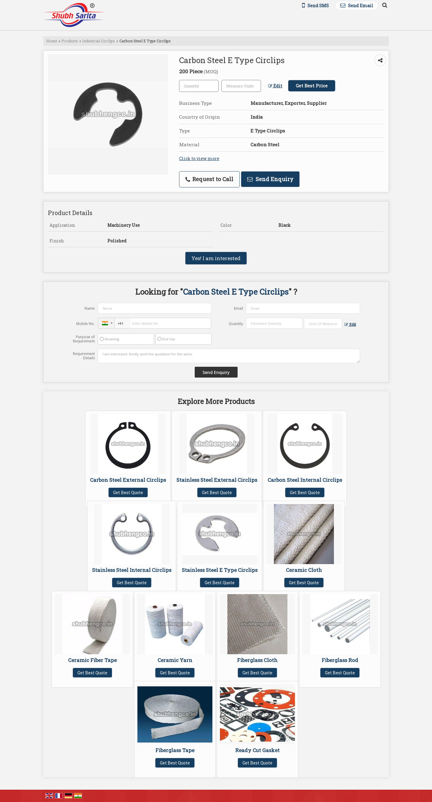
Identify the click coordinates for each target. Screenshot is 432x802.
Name (90, 308)
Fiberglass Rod (340, 660)
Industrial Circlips (98, 40)
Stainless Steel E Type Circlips (219, 570)
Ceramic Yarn (175, 660)
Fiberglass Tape (174, 750)
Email (238, 308)
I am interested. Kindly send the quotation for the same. (229, 356)
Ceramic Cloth (304, 570)
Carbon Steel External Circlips (128, 479)
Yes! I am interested (216, 258)
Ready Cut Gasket (257, 750)
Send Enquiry (270, 179)
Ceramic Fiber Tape (92, 660)
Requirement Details (84, 356)
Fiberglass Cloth (257, 660)
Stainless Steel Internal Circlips (131, 570)
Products (70, 40)
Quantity (236, 323)
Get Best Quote (128, 492)
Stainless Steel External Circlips (216, 479)
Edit (275, 86)
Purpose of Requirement (84, 339)
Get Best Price (312, 86)
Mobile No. (85, 323)
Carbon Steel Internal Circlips (305, 479)
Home (51, 40)
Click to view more (199, 158)
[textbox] (241, 86)
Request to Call (209, 179)
